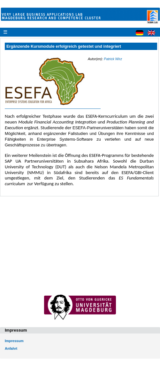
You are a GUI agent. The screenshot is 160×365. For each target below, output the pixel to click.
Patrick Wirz (113, 59)
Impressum (14, 341)
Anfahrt (11, 348)
